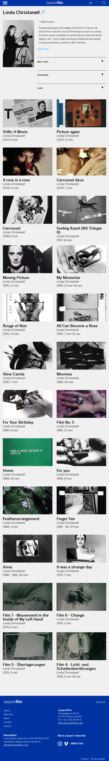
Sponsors (8, 714)
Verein (7, 710)
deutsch (100, 702)
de (90, 3)
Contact (8, 722)
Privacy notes (98, 758)
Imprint (7, 726)
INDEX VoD (77, 743)
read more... (43, 49)
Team (6, 718)
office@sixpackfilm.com (70, 723)
